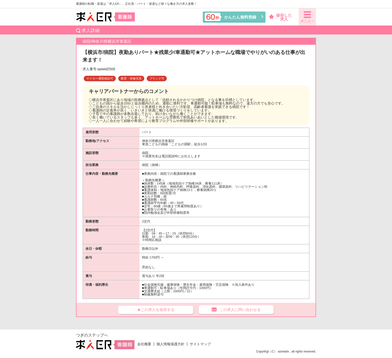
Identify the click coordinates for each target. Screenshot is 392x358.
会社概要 (144, 344)
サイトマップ (200, 344)
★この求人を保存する (155, 310)
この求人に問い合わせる (240, 310)
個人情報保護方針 (170, 344)
